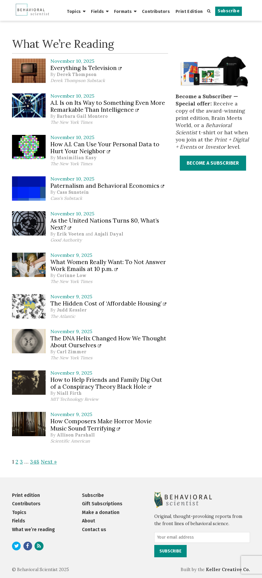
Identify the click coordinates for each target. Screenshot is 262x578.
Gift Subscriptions (102, 504)
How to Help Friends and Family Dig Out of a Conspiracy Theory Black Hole (106, 383)
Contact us (94, 529)
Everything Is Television (86, 67)
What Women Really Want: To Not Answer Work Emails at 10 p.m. (108, 265)
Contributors (156, 11)
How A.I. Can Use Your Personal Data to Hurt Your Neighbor (104, 148)
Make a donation (100, 512)
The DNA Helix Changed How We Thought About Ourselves (108, 342)
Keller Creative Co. (228, 569)
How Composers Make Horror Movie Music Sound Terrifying (101, 425)
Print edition (26, 495)
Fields (97, 11)
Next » (49, 461)
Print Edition (189, 11)
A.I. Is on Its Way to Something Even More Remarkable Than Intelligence (107, 106)
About (88, 521)
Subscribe (228, 11)
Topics (74, 11)
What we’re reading (33, 529)
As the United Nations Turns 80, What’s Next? (104, 224)
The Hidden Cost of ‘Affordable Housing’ (108, 303)
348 (34, 461)
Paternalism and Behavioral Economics (107, 185)
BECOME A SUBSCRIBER (213, 163)
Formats (123, 11)
